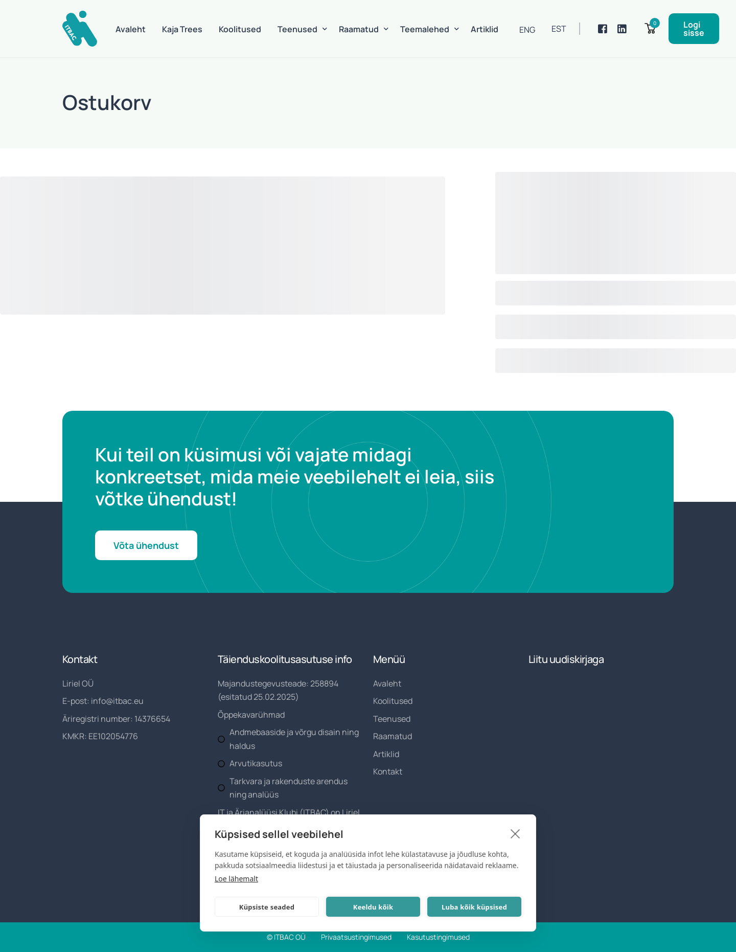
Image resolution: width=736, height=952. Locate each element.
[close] (515, 833)
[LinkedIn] (622, 28)
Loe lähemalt (236, 878)
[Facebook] (602, 28)
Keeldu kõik (373, 907)
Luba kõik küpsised (474, 907)
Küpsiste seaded (266, 907)
